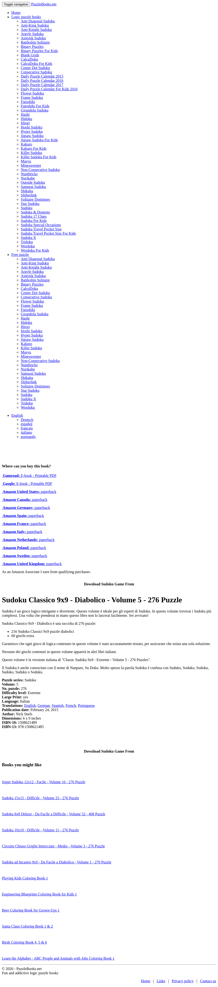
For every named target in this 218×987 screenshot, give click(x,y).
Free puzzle (20, 255)
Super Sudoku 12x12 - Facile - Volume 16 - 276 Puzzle (43, 782)
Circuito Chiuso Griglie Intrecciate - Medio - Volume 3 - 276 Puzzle (53, 846)
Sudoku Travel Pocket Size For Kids (48, 233)
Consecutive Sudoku (36, 72)
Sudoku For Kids (34, 221)
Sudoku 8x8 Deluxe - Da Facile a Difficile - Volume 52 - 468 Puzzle (53, 814)
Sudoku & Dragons (35, 212)
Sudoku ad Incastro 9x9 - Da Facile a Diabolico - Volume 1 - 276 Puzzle (56, 862)
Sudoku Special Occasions (41, 225)
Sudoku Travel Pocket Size (41, 229)
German (44, 706)
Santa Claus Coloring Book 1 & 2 (27, 926)
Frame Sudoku (32, 98)
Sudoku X (28, 238)
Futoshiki (28, 102)
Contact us (208, 981)
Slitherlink (29, 195)
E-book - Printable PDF (29, 476)
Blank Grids (30, 55)
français (27, 428)
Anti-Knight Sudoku (36, 30)
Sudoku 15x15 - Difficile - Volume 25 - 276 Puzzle (40, 798)
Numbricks (29, 174)
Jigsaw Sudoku (32, 136)
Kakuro (26, 144)
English (17, 415)
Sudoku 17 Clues (34, 216)
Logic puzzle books (26, 17)
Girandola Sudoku (34, 110)
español (26, 424)
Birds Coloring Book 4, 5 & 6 (24, 942)
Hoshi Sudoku (31, 127)
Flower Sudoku (32, 93)
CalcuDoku (29, 59)
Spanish (58, 706)
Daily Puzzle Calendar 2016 (42, 81)
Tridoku (27, 242)
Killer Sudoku (31, 153)
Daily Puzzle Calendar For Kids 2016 (49, 89)
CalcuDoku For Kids (36, 64)
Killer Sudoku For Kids (38, 157)
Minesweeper (31, 165)
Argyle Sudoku (32, 34)
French (70, 706)
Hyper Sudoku (32, 131)
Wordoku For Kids (35, 250)
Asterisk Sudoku (33, 38)
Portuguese (86, 706)
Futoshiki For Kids (35, 106)
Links (161, 981)
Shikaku (27, 191)
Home (16, 13)
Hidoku (26, 119)
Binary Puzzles (32, 47)
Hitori (25, 123)
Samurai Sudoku (33, 187)
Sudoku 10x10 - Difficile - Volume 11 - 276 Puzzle (40, 830)
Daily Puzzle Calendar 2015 (42, 76)
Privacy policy (183, 981)
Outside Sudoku (33, 182)
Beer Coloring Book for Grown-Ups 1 (31, 910)
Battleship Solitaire (35, 42)
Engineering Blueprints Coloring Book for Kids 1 (39, 894)
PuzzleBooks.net (43, 4)
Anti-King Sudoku (35, 25)
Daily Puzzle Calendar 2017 (42, 85)
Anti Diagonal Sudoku (38, 21)
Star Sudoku (30, 204)
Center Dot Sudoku (35, 68)
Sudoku (26, 208)
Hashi (25, 114)
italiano (26, 432)
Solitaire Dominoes (35, 199)
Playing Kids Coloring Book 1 (25, 878)
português (28, 437)
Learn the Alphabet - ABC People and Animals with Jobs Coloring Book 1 (58, 958)
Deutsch (27, 420)
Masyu (26, 161)
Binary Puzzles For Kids (39, 51)
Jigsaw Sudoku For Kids (39, 140)
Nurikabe (28, 178)
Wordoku (28, 246)
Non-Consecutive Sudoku (40, 170)
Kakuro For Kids (33, 148)
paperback (29, 492)
